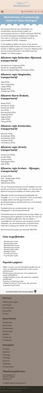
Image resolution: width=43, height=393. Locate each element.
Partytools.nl (16, 391)
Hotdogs (6, 355)
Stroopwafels (8, 367)
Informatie (7, 305)
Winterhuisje (7, 331)
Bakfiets (6, 334)
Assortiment (9, 318)
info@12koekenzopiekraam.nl (14, 383)
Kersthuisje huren (11, 243)
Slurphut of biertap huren (13, 281)
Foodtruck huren (11, 254)
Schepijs (6, 349)
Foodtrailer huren (11, 256)
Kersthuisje (7, 325)
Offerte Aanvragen (10, 302)
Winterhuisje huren (11, 250)
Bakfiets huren (9, 252)
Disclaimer (7, 311)
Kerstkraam (7, 322)
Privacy (6, 314)
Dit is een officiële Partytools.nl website (21, 292)
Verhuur (7, 298)
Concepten (8, 344)
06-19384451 (27, 12)
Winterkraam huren (11, 245)
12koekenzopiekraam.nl (19, 388)
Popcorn (6, 361)
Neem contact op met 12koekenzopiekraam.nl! (21, 267)
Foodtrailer (7, 340)
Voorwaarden (8, 308)
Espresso (6, 352)
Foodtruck (7, 337)
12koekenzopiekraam (14, 371)
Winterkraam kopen (12, 248)
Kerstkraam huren (11, 241)
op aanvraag (13, 197)
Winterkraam (8, 328)
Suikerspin (7, 364)
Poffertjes (6, 358)
